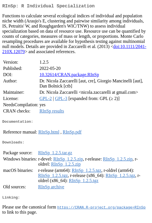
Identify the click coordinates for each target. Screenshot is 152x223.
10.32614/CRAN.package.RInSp (69, 75)
